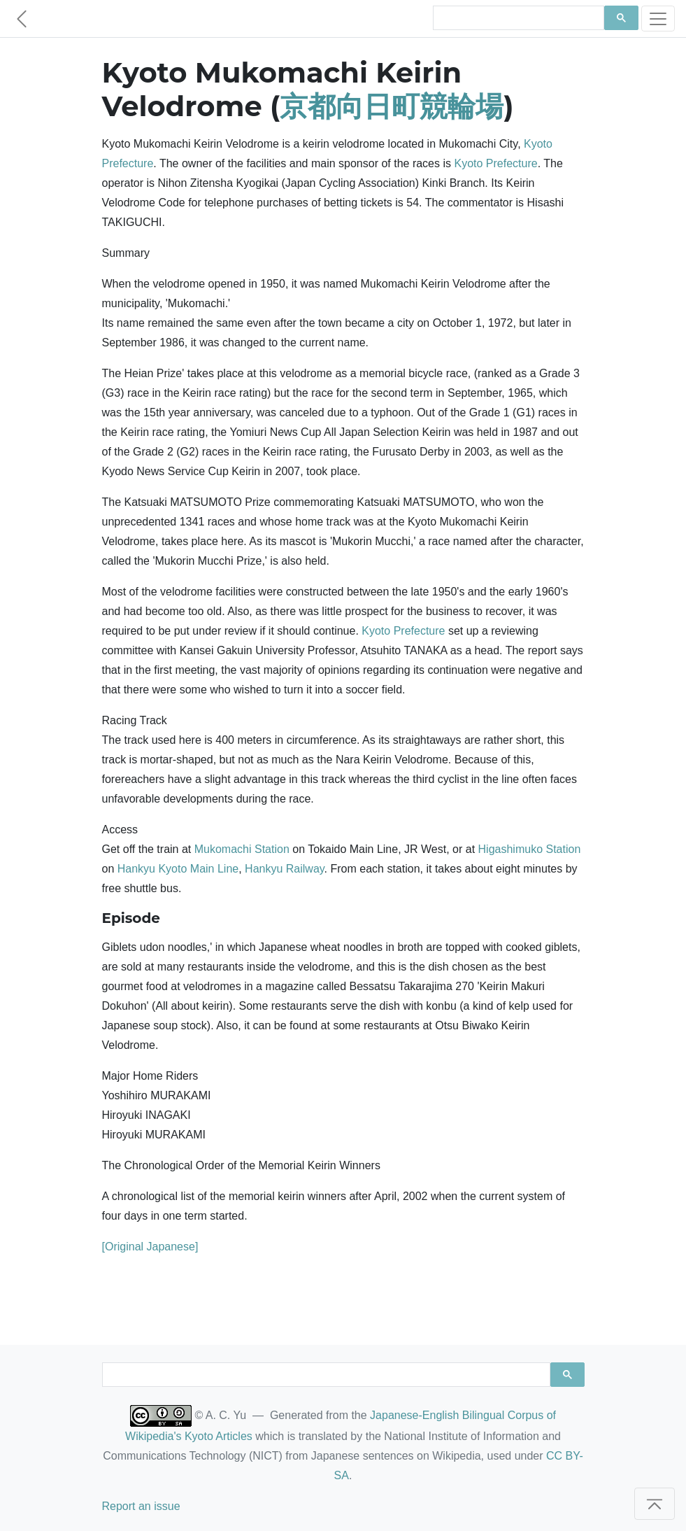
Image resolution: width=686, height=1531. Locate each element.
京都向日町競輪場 (391, 106)
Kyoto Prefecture (495, 163)
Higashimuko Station (529, 849)
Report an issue (141, 1506)
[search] (517, 18)
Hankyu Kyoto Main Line (177, 869)
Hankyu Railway (284, 869)
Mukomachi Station (242, 849)
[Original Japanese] (150, 1247)
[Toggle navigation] (658, 18)
